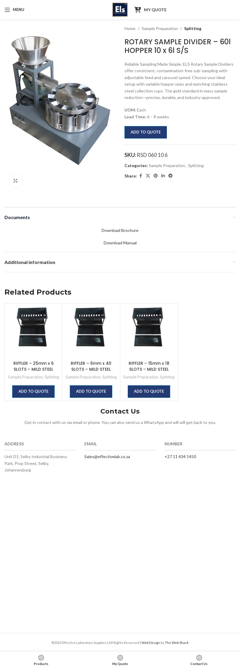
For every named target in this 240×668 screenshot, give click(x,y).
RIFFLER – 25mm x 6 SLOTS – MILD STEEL (33, 366)
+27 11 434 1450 (180, 456)
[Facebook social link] (140, 176)
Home (129, 28)
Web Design (150, 643)
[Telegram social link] (170, 176)
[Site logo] (120, 9)
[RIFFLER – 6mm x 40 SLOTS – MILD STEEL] (91, 332)
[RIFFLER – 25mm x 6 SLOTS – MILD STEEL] (33, 332)
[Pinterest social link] (156, 176)
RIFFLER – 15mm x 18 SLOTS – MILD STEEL (149, 366)
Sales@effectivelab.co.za (107, 456)
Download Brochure (120, 230)
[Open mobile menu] (14, 10)
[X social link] (148, 176)
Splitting (192, 28)
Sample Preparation (160, 28)
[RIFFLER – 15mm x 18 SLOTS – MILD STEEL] (149, 332)
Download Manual (120, 242)
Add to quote (146, 132)
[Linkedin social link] (163, 176)
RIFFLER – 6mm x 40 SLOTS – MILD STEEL (91, 366)
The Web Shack (177, 643)
